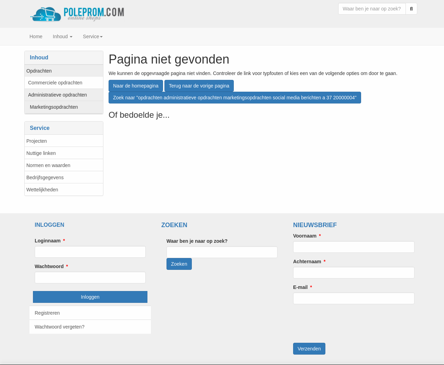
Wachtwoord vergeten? (59, 327)
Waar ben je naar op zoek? (197, 241)
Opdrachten (39, 71)
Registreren (47, 313)
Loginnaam (48, 240)
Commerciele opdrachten (55, 82)
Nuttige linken (41, 153)
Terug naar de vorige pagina (199, 86)
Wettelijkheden (42, 189)
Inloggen (90, 297)
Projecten (36, 141)
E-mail (300, 287)
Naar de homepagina (136, 86)
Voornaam (304, 236)
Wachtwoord (49, 266)
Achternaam (307, 261)
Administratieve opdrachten (57, 95)
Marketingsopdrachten (54, 107)
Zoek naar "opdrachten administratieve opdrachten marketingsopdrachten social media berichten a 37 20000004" (235, 97)
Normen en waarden (48, 165)
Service (93, 36)
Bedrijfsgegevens (44, 177)
